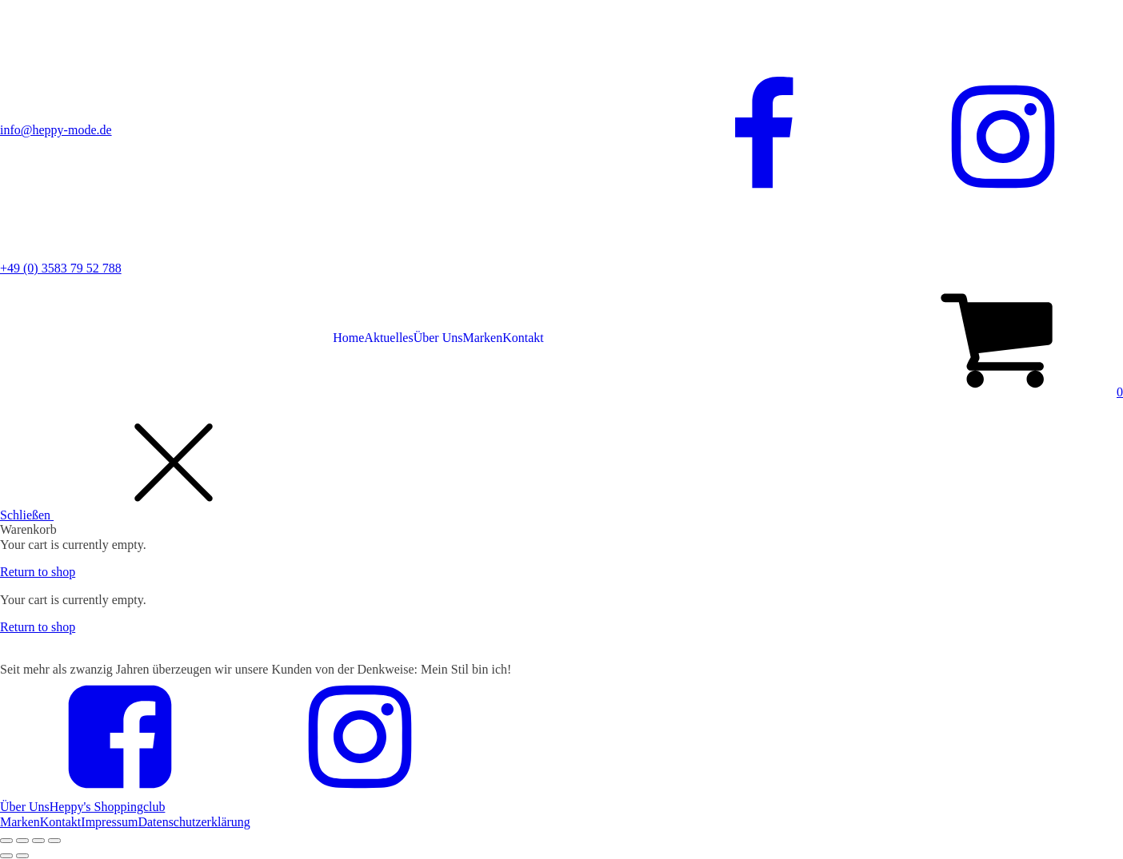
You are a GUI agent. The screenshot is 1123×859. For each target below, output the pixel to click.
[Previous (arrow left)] (6, 855)
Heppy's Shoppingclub (108, 806)
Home (348, 337)
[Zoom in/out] (54, 840)
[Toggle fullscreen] (38, 840)
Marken (482, 337)
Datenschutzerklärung (194, 822)
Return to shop (37, 572)
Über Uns (438, 337)
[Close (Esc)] (6, 840)
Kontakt (523, 337)
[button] (1000, 392)
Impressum (109, 822)
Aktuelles (388, 337)
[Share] (22, 840)
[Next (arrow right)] (22, 855)
